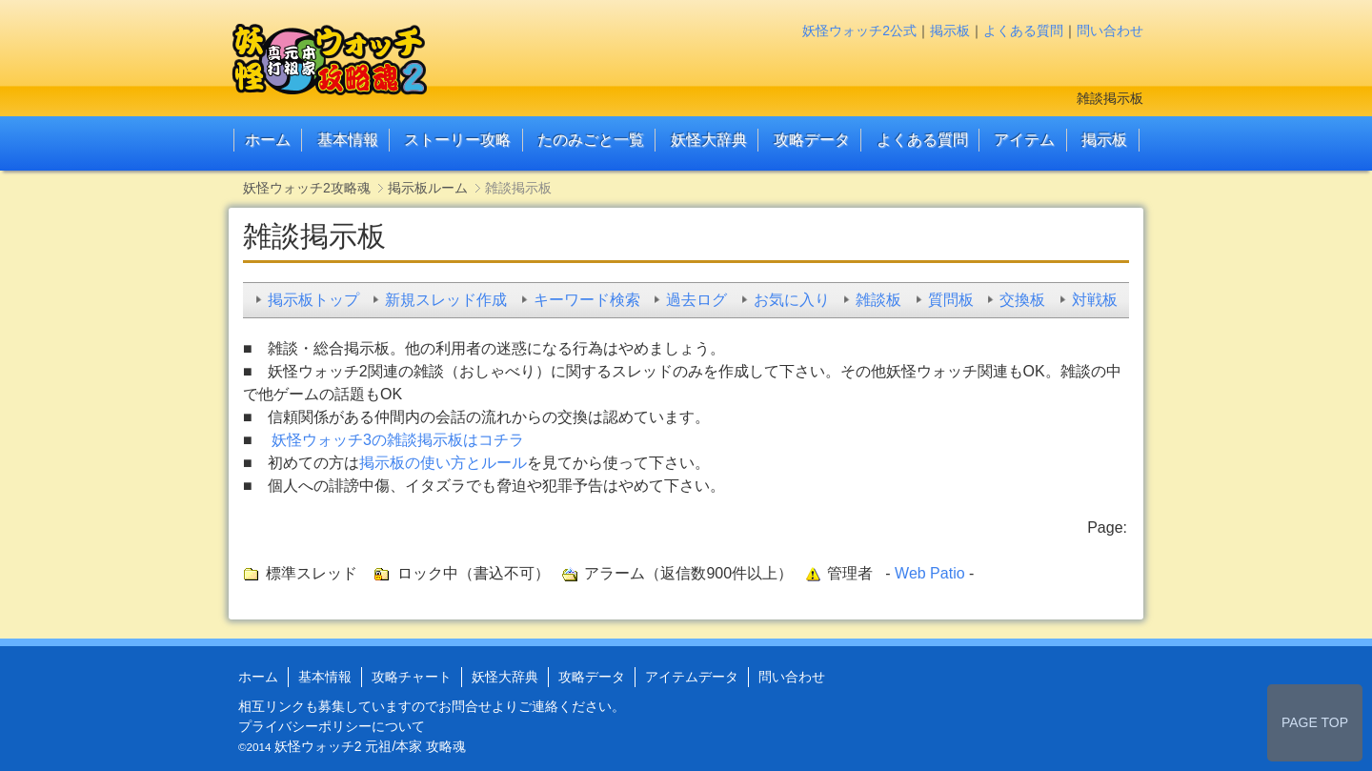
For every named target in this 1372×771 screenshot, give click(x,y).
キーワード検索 (587, 300)
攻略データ (812, 140)
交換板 (1022, 300)
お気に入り (792, 300)
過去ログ (696, 300)
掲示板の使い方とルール (443, 463)
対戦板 (1095, 300)
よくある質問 (1023, 30)
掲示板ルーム (428, 187)
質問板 (951, 300)
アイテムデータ (691, 676)
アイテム (1024, 140)
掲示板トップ (313, 300)
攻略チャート (412, 676)
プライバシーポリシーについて (331, 726)
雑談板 (878, 300)
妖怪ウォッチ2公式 (859, 30)
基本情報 (347, 140)
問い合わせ (1110, 30)
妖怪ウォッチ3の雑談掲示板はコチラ (398, 440)
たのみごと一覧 (590, 140)
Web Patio (930, 573)
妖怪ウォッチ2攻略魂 (307, 187)
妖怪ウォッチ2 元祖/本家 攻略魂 (370, 746)
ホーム (268, 140)
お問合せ (465, 706)
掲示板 (950, 30)
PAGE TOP (1314, 722)
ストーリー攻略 (457, 140)
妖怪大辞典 (709, 140)
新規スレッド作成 (446, 300)
